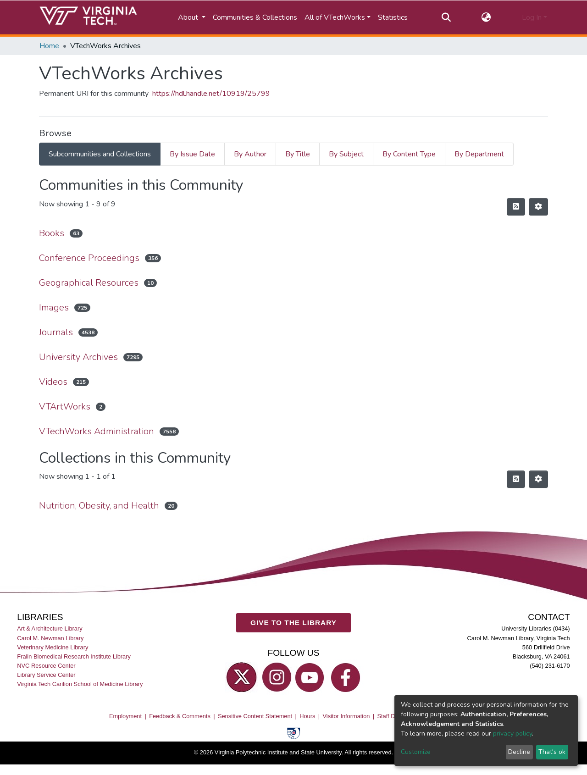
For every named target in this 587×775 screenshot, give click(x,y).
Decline (519, 751)
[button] (486, 17)
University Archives (78, 357)
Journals (56, 332)
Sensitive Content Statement (255, 716)
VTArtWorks (64, 406)
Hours (307, 716)
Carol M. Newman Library (50, 637)
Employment (125, 716)
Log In (532, 17)
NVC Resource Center (46, 665)
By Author (250, 154)
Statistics (393, 17)
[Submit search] (446, 17)
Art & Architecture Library (49, 628)
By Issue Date (192, 154)
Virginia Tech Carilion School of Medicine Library (80, 684)
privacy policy (512, 733)
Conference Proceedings (89, 258)
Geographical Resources (88, 283)
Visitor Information (346, 716)
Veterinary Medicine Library (52, 647)
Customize (416, 751)
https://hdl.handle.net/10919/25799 (211, 94)
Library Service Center (46, 674)
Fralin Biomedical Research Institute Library (74, 656)
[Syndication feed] (516, 207)
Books (51, 233)
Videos (53, 382)
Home (49, 46)
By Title (297, 154)
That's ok (551, 751)
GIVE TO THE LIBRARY (293, 622)
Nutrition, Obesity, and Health (99, 505)
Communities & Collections (255, 17)
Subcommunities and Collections (100, 154)
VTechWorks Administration (96, 431)
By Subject (346, 154)
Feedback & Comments (179, 716)
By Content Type (409, 154)
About (189, 17)
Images (54, 307)
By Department (479, 154)
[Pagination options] (538, 207)
